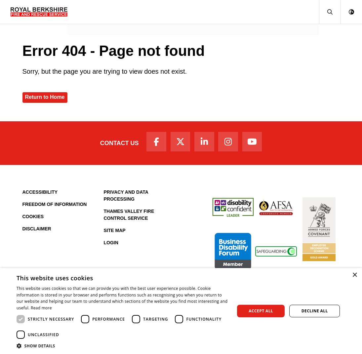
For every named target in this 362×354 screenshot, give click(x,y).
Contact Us (116, 143)
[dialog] (181, 311)
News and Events (93, 21)
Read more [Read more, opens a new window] (41, 308)
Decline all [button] (315, 311)
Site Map (115, 232)
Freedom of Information (54, 206)
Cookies (33, 218)
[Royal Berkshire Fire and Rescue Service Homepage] (39, 12)
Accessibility (40, 193)
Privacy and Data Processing (126, 197)
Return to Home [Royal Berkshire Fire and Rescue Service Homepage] (45, 97)
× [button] (354, 275)
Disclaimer (36, 230)
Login (111, 244)
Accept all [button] (261, 311)
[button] (330, 12)
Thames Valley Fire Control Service (129, 216)
